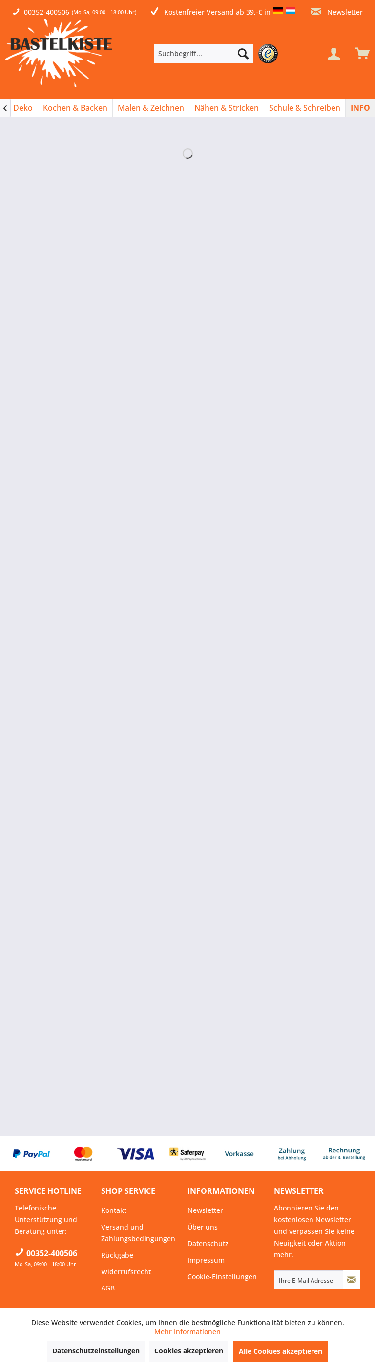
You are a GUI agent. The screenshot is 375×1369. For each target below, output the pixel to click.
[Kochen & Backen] (75, 108)
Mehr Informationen (187, 1331)
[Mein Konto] (333, 53)
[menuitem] (218, 53)
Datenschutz (208, 1243)
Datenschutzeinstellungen (96, 1350)
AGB (108, 1287)
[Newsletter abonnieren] (351, 1279)
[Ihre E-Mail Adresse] (308, 1279)
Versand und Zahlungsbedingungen (138, 1232)
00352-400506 (46, 12)
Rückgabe (117, 1255)
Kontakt (113, 1210)
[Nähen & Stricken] (226, 108)
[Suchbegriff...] (203, 53)
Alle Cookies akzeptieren (280, 1351)
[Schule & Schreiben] (304, 108)
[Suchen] (243, 53)
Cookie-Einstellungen (222, 1276)
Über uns (203, 1226)
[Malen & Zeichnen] (151, 108)
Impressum (206, 1260)
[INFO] (360, 108)
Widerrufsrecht (126, 1271)
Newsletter (337, 12)
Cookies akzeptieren (188, 1350)
